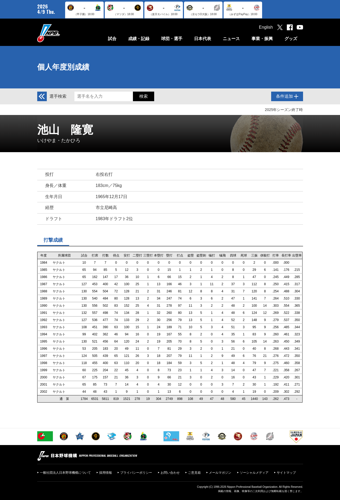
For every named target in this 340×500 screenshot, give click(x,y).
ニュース (231, 38)
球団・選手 (171, 38)
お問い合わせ (170, 473)
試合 (112, 38)
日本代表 (202, 38)
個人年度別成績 (63, 67)
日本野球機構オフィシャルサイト (62, 33)
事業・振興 (262, 38)
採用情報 (105, 473)
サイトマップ (286, 473)
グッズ (290, 38)
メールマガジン (220, 473)
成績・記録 (138, 38)
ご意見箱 (194, 473)
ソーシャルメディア (254, 473)
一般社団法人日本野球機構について (65, 473)
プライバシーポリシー (136, 473)
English (266, 27)
